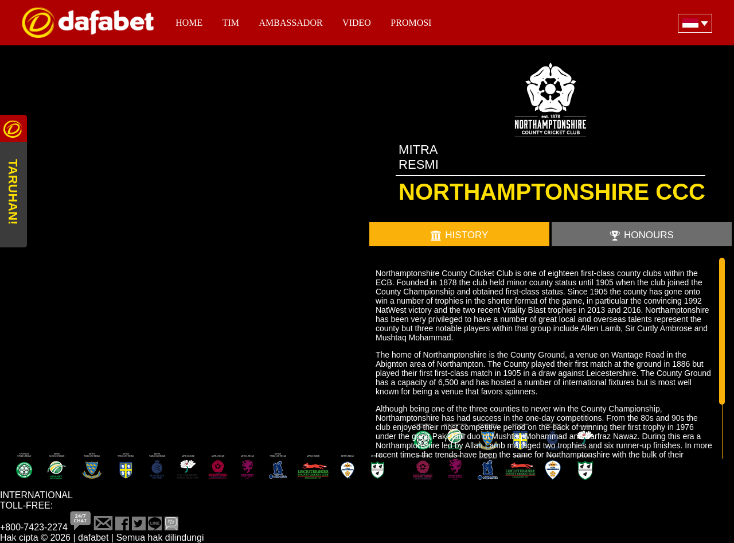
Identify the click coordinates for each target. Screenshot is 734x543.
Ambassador (291, 23)
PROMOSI (411, 23)
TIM (230, 23)
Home (188, 23)
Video (356, 23)
